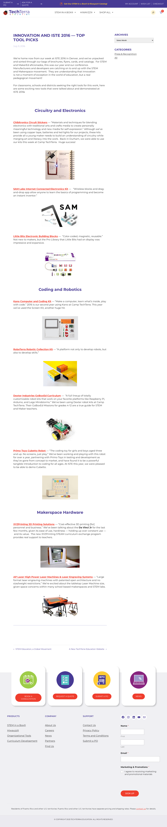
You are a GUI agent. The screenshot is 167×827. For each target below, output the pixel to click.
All (116, 57)
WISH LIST (145, 4)
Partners (50, 740)
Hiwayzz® (88, 12)
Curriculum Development (22, 740)
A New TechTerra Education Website (86, 649)
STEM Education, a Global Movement (33, 649)
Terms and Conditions (96, 735)
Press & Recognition (126, 54)
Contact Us (89, 725)
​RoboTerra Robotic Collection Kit (33, 349)
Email (124, 753)
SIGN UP (129, 793)
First (123, 736)
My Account (131, 4)
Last (122, 747)
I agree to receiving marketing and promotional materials (140, 772)
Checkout (158, 4)
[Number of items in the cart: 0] (161, 12)
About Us (50, 725)
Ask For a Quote (27, 3)
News (139, 696)
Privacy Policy (91, 730)
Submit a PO (90, 740)
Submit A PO (102, 696)
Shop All (106, 12)
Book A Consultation (28, 697)
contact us (141, 809)
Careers (49, 730)
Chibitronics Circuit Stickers (30, 122)
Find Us (49, 746)
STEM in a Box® (65, 12)
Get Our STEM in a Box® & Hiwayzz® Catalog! (85, 4)
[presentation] (140, 789)
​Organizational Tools (19, 735)
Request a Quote (65, 696)
